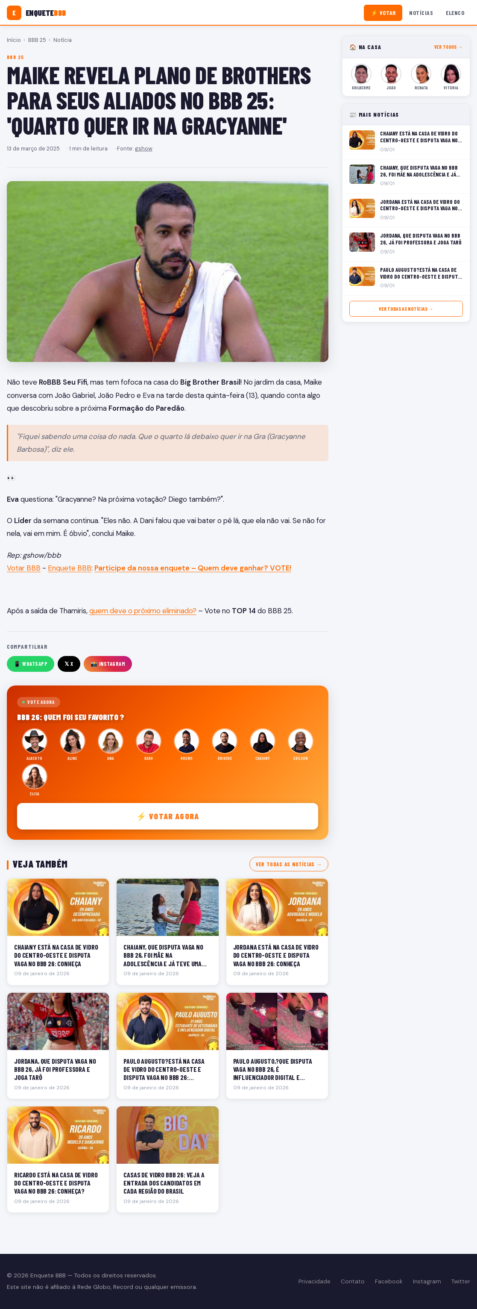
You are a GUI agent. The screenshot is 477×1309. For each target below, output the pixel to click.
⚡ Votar (383, 12)
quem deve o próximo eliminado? (142, 610)
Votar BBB (24, 568)
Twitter (460, 1281)
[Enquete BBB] (36, 13)
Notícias (421, 12)
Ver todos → (448, 47)
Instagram (427, 1281)
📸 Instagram (108, 663)
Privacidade (314, 1281)
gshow (143, 148)
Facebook (389, 1281)
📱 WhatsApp (30, 663)
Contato (353, 1281)
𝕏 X (68, 663)
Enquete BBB (69, 568)
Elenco (455, 12)
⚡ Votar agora (167, 816)
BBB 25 (37, 40)
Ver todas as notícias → (289, 864)
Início (14, 40)
